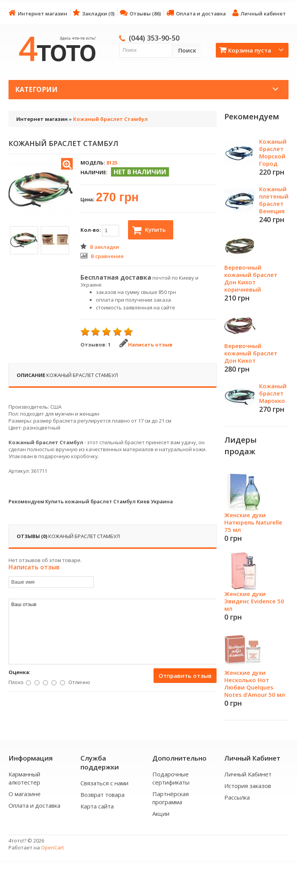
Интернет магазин (38, 13)
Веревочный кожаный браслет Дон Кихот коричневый (250, 278)
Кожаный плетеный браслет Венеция (273, 200)
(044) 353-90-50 (154, 37)
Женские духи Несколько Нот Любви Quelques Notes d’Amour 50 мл (254, 683)
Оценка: (20, 672)
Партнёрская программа (170, 798)
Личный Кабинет (247, 774)
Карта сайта (97, 806)
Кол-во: (99, 230)
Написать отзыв (145, 344)
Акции (160, 813)
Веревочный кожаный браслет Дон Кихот (250, 353)
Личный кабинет (259, 13)
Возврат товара (102, 794)
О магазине (25, 794)
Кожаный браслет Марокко (273, 393)
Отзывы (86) (140, 13)
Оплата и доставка (196, 13)
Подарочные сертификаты (170, 778)
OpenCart (52, 847)
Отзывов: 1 (95, 344)
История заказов (247, 786)
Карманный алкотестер (24, 778)
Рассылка (237, 797)
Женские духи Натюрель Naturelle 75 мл (253, 522)
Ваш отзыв (113, 631)
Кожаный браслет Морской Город (273, 152)
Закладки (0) (93, 13)
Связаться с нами (104, 783)
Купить (149, 230)
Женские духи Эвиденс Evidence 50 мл (254, 601)
